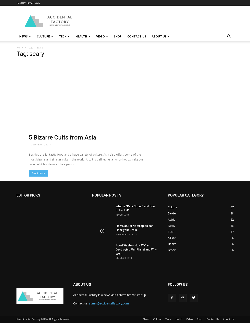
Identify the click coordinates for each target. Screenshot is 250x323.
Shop (118, 36)
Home (20, 47)
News (25, 36)
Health (83, 36)
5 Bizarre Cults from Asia (62, 137)
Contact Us (136, 36)
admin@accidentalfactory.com (109, 303)
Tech (64, 36)
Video (102, 36)
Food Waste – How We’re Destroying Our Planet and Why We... (136, 249)
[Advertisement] (160, 20)
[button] (229, 37)
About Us (161, 36)
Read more (38, 173)
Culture (45, 36)
